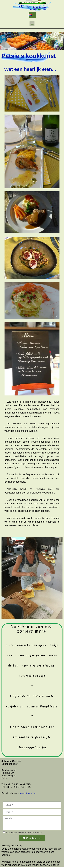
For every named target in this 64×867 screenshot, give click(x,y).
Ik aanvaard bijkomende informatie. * (24, 832)
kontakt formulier (27, 793)
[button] (32, 23)
